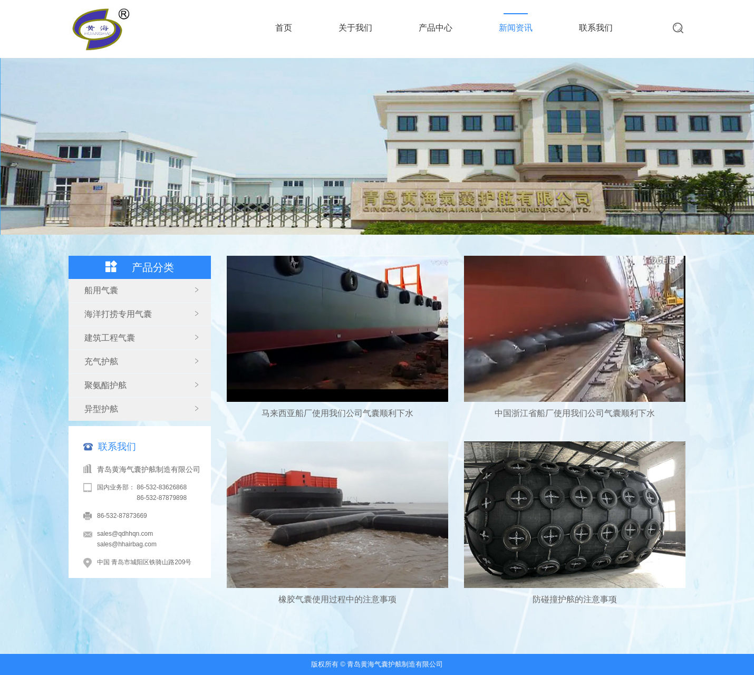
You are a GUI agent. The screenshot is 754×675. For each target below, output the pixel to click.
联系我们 (596, 27)
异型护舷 (101, 408)
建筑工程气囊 (109, 337)
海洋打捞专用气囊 (118, 314)
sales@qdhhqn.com (125, 533)
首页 (283, 27)
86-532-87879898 (162, 498)
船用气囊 (101, 290)
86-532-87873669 (122, 515)
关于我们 (355, 27)
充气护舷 (101, 361)
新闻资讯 (516, 27)
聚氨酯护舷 (105, 385)
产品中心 (435, 27)
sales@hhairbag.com (127, 544)
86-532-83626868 (162, 487)
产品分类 (153, 267)
